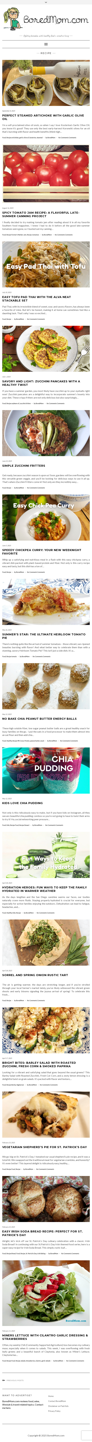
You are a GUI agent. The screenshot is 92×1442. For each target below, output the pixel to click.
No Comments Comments (67, 138)
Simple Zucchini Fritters (23, 465)
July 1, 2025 (6, 377)
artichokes (15, 138)
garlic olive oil (24, 138)
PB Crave (20, 741)
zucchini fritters (25, 403)
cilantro (38, 1361)
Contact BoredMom (57, 1401)
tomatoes (35, 235)
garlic (44, 1361)
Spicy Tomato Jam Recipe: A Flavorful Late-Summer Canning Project (40, 214)
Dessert (26, 825)
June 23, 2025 (7, 461)
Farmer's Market (17, 235)
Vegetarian (20, 1085)
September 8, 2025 (8, 111)
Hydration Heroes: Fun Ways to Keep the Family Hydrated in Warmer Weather (44, 889)
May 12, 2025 (7, 714)
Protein (27, 741)
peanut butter (35, 741)
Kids (8, 825)
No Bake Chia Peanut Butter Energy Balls (39, 718)
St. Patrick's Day (31, 1253)
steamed (40, 138)
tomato (14, 656)
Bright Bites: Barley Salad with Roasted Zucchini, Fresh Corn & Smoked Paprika (39, 1064)
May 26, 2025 (7, 630)
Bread (13, 1253)
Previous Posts (15, 1380)
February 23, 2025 (8, 1143)
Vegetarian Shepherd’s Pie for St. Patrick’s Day (44, 1147)
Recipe (8, 138)
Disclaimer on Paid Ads (58, 1406)
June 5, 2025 (6, 546)
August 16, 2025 (7, 208)
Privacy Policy (54, 1411)
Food (4, 138)
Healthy (9, 741)
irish (38, 1253)
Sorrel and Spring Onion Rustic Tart (35, 975)
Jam (24, 235)
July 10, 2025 (6, 292)
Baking (43, 1253)
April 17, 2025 (7, 1058)
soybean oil (15, 403)
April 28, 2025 (7, 883)
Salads (23, 1361)
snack (42, 741)
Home (51, 1396)
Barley (13, 1085)
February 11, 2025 (8, 1331)
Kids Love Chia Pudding (22, 803)
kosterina (33, 138)
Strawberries (30, 1361)
